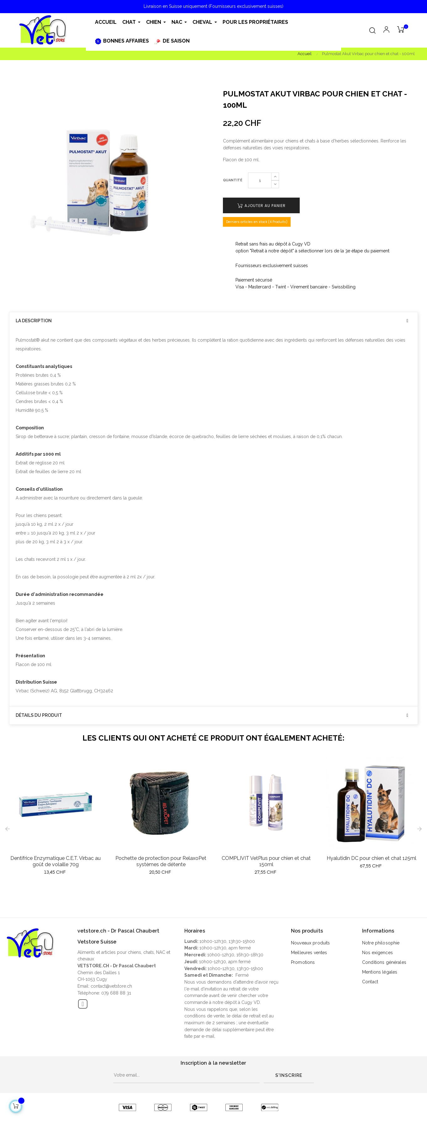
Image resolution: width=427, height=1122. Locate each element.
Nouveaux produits (310, 942)
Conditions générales (384, 962)
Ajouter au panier (261, 205)
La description (34, 320)
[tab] (213, 320)
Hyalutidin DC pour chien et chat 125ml (371, 858)
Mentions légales (379, 972)
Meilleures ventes (309, 952)
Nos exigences (377, 952)
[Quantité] (259, 180)
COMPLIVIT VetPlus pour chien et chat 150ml (266, 861)
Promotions (303, 962)
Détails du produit (39, 715)
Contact (370, 981)
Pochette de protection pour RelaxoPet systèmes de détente (160, 861)
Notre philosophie (380, 942)
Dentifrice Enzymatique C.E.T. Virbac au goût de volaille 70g (55, 861)
